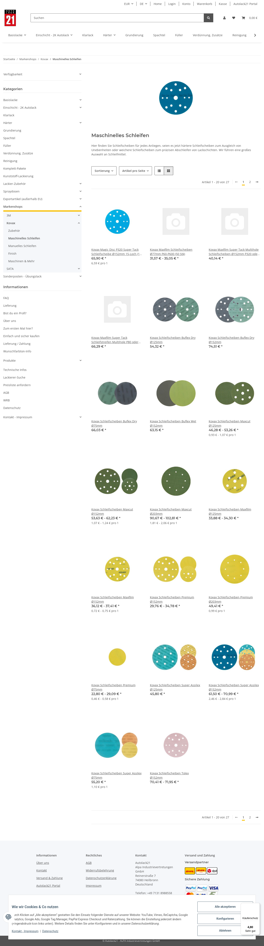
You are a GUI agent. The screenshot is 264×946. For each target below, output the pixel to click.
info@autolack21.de (159, 902)
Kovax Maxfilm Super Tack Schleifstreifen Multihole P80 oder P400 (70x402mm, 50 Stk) (114, 340)
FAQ (6, 298)
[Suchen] (117, 17)
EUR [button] (127, 4)
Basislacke (10, 100)
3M (9, 215)
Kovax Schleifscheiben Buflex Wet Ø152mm (173, 423)
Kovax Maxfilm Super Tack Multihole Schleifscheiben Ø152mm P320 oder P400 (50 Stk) (234, 252)
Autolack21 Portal (245, 4)
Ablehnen (222, 931)
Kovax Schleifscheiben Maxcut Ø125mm (229, 423)
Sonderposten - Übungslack (22, 276)
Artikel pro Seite (133, 171)
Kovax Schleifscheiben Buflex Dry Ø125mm (173, 340)
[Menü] (257, 905)
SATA (10, 269)
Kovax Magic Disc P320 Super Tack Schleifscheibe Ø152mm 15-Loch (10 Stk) (116, 252)
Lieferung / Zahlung (17, 344)
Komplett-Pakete (14, 168)
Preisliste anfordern (17, 385)
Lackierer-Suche (14, 377)
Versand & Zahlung (49, 878)
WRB (6, 400)
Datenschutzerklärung (101, 878)
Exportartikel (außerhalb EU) (22, 199)
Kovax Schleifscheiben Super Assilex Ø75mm (116, 775)
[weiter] (257, 181)
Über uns (9, 321)
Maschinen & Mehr (21, 261)
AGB (6, 393)
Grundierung (12, 130)
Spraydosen (11, 191)
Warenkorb (204, 4)
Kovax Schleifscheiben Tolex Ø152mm (169, 775)
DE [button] (142, 4)
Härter (7, 123)
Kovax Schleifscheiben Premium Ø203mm (231, 599)
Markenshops (12, 207)
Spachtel (9, 138)
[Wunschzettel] (233, 18)
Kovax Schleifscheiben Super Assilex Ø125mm (175, 687)
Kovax (11, 223)
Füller (7, 146)
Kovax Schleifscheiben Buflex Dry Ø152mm (231, 340)
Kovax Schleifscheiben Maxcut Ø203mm (171, 511)
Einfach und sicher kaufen (21, 336)
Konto (186, 4)
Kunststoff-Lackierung (18, 176)
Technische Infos (15, 370)
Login (172, 4)
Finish (12, 253)
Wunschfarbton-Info (17, 351)
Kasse (223, 4)
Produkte (9, 360)
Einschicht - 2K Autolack (19, 108)
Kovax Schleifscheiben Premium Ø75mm (113, 687)
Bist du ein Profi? (14, 313)
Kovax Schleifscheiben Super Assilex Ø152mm (234, 687)
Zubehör (14, 231)
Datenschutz (54, 933)
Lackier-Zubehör (14, 184)
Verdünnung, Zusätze (18, 153)
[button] (224, 18)
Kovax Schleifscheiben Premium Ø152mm (172, 599)
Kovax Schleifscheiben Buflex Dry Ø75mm (114, 423)
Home (158, 4)
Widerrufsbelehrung (100, 870)
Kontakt (41, 870)
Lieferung (9, 306)
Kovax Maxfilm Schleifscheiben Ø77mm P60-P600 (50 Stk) (171, 252)
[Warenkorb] (249, 18)
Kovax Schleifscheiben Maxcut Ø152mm (112, 511)
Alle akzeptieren (221, 910)
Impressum (93, 886)
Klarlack (8, 115)
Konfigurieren (222, 920)
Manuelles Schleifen (22, 246)
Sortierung (102, 171)
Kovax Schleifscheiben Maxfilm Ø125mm (230, 511)
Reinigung (10, 161)
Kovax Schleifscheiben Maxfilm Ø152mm (112, 599)
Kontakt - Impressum (28, 933)
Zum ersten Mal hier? (18, 328)
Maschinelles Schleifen (24, 238)
